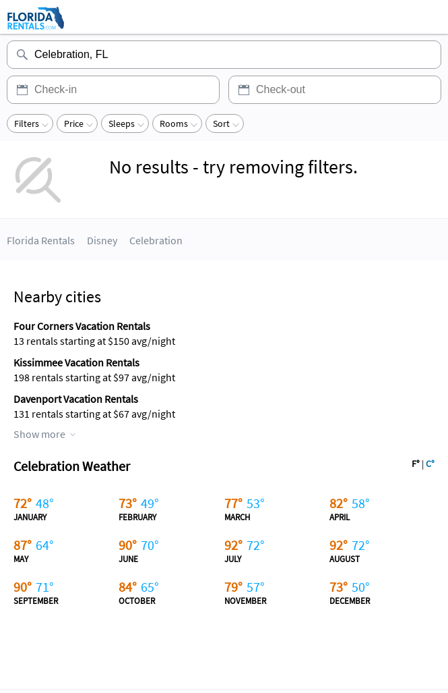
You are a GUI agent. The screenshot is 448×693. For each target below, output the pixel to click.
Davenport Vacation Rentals (75, 399)
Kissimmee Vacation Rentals (76, 362)
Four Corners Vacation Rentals (81, 326)
